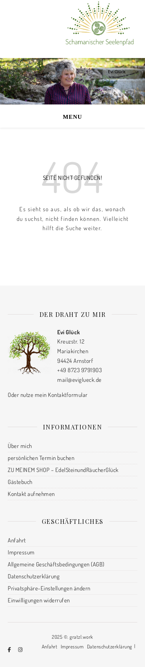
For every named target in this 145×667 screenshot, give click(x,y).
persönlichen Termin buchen (41, 458)
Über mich (20, 446)
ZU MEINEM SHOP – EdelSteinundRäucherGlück (63, 470)
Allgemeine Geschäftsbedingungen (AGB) (56, 564)
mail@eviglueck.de (79, 379)
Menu (72, 117)
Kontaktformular (68, 394)
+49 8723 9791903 (79, 370)
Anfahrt (17, 540)
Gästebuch (20, 482)
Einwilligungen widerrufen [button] (39, 600)
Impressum (21, 552)
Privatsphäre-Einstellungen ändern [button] (49, 588)
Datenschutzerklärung (34, 576)
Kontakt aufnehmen (31, 494)
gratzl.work (81, 637)
